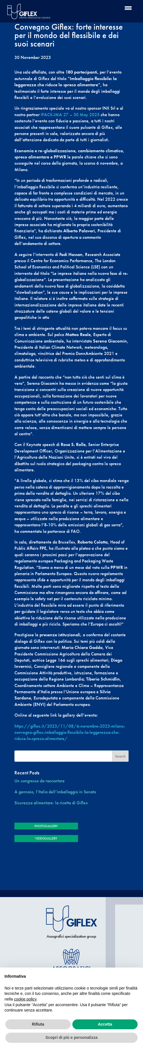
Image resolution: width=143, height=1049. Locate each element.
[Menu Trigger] (128, 8)
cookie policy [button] (25, 999)
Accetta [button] (105, 1024)
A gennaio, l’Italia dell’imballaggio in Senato (55, 791)
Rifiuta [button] (38, 1024)
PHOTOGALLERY (46, 826)
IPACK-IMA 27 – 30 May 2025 (70, 115)
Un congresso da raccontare (39, 780)
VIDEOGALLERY (46, 838)
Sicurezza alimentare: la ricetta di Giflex (51, 802)
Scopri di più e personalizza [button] (71, 1037)
